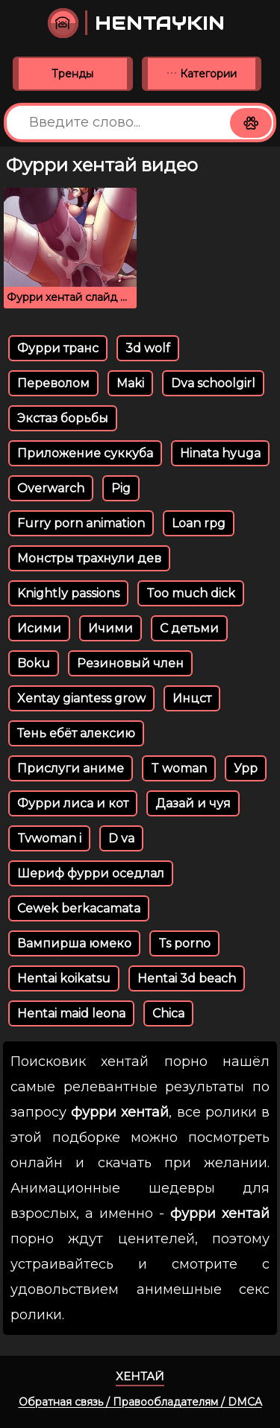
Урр (246, 768)
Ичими (110, 628)
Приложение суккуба (85, 453)
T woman (179, 768)
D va (121, 838)
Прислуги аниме (70, 768)
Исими (39, 628)
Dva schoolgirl (213, 383)
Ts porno (184, 943)
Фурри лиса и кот (72, 803)
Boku (33, 663)
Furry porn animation (81, 523)
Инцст (191, 698)
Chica (168, 1013)
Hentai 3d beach (186, 978)
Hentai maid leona (71, 1013)
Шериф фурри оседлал (90, 873)
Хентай (140, 1376)
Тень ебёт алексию (76, 733)
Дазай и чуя (193, 803)
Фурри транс (58, 348)
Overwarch (50, 488)
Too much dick (190, 593)
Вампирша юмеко (74, 943)
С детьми (189, 628)
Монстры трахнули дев (89, 558)
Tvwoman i (49, 838)
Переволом (53, 383)
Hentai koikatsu (64, 978)
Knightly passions (68, 593)
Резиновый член (130, 663)
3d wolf (147, 348)
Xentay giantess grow (81, 698)
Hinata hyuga (220, 453)
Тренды (72, 73)
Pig (121, 488)
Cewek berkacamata (78, 908)
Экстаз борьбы (62, 418)
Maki (130, 383)
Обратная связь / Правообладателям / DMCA (140, 1402)
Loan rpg (198, 523)
